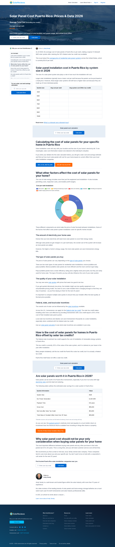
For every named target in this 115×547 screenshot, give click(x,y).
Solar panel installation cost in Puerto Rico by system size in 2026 (20, 56)
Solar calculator (90, 518)
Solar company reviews (70, 521)
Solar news (88, 515)
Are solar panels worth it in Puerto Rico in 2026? (21, 75)
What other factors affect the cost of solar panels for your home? (20, 65)
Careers (45, 528)
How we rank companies (49, 521)
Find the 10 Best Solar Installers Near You (51, 431)
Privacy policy (43, 543)
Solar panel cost (90, 521)
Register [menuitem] (103, 2)
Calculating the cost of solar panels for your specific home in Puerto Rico (21, 61)
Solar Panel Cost (19, 8)
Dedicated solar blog (48, 523)
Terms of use (53, 543)
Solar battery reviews (69, 526)
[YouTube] (25, 527)
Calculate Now (21, 92)
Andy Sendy (47, 477)
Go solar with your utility (70, 518)
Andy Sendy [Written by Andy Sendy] (47, 48)
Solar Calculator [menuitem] (73, 2)
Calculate (35, 37)
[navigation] (17, 2)
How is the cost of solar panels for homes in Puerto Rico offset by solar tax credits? (20, 70)
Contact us (45, 526)
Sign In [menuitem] (96, 2)
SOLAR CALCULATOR (63, 165)
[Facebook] (20, 527)
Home (12, 8)
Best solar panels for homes (93, 526)
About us (45, 515)
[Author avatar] (37, 48)
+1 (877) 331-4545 (24, 533)
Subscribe (17, 522)
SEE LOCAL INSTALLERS (45, 165)
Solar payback (89, 523)
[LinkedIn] (22, 527)
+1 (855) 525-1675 (21, 530)
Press (65, 515)
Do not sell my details (64, 543)
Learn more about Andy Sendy (45, 498)
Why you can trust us (48, 518)
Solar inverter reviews (70, 528)
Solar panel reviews (69, 523)
